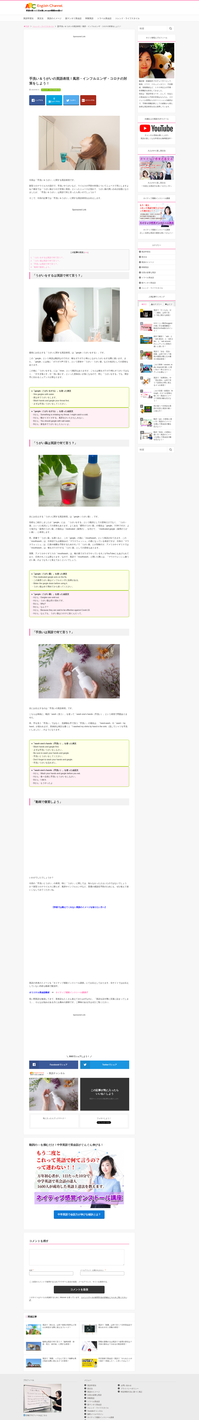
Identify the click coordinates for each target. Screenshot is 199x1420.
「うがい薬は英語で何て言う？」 (46, 261)
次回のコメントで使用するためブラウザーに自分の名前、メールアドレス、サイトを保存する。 (70, 1285)
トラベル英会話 (104, 18)
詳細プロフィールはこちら (35, 1418)
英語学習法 (28, 18)
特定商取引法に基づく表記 (131, 1395)
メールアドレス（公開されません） (92, 1273)
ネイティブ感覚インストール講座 (71, 992)
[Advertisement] (79, 56)
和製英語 (89, 18)
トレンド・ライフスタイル (127, 18)
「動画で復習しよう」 (41, 267)
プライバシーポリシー (130, 1392)
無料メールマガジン (95, 1417)
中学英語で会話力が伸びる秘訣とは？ (79, 1214)
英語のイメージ (54, 18)
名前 (30, 1273)
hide (86, 252)
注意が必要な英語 (149, 272)
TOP (26, 26)
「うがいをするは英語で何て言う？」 (48, 257)
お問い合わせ (126, 1388)
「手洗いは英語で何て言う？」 (45, 264)
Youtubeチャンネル (95, 1414)
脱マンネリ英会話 (73, 18)
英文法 (40, 18)
